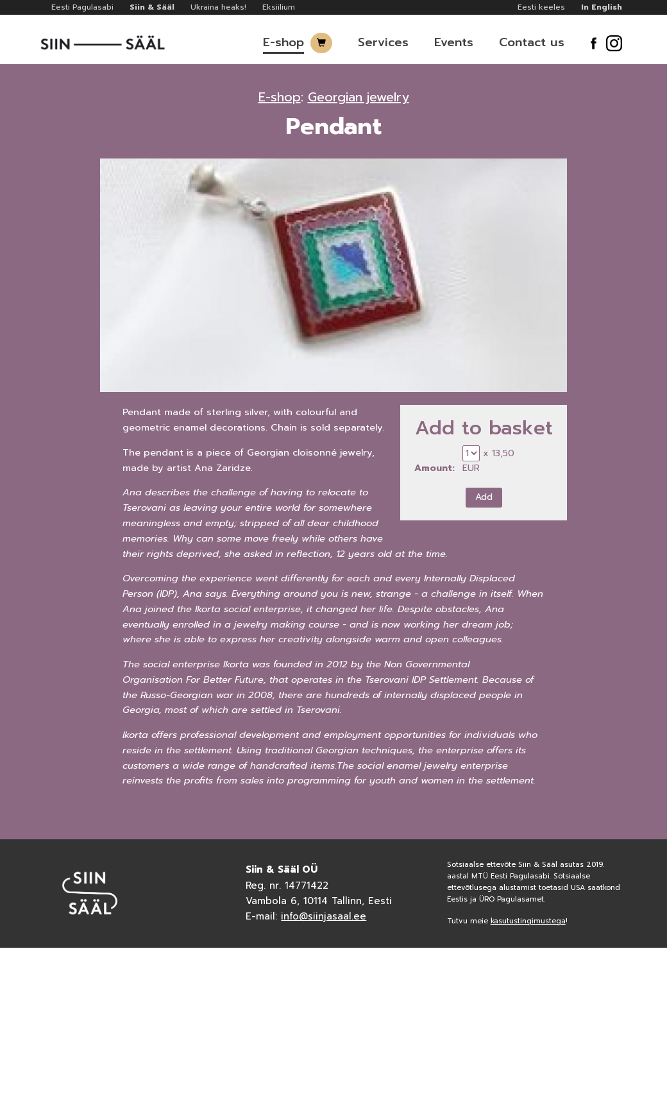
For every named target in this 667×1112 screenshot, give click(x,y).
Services (383, 42)
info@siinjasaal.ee (323, 916)
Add (484, 497)
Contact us (531, 42)
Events (453, 42)
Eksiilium (278, 7)
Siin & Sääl (152, 7)
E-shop (283, 42)
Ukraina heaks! (218, 7)
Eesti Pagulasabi (82, 7)
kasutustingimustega (528, 921)
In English (601, 7)
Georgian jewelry (358, 97)
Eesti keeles (541, 7)
